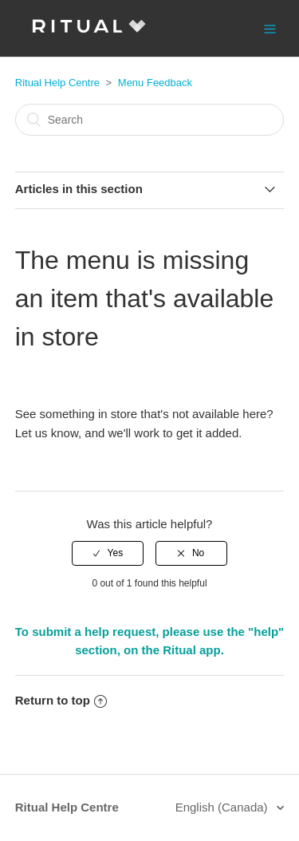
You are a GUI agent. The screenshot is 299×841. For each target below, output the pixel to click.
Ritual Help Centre (57, 83)
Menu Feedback (155, 83)
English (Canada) (223, 807)
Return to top (61, 700)
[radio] (108, 553)
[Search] (150, 120)
